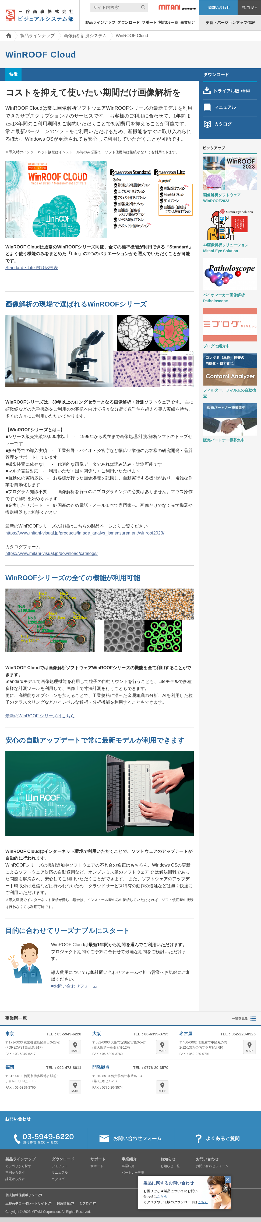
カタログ (58, 1179)
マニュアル (60, 1172)
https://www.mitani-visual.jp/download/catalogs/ (51, 553)
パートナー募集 (133, 1172)
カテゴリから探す (18, 1166)
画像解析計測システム (85, 35)
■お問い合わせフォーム (74, 986)
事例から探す (15, 1172)
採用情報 (63, 1203)
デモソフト (60, 1166)
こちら (162, 1196)
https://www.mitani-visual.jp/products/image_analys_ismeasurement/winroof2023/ (84, 533)
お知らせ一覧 (170, 1166)
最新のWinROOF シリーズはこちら (40, 716)
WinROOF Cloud (132, 35)
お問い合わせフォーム (212, 1166)
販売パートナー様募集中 (224, 440)
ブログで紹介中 (216, 346)
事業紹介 (128, 1166)
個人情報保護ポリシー (21, 1195)
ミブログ (85, 1203)
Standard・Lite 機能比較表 (31, 267)
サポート (96, 1166)
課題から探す (15, 1179)
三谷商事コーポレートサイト (26, 1203)
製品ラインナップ (37, 35)
